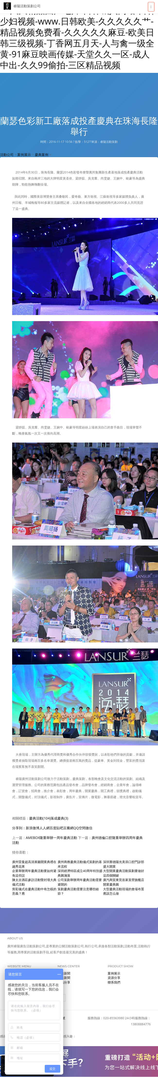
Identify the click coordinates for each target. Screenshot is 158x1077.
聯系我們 (114, 982)
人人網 (44, 828)
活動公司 (7, 154)
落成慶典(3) (59, 818)
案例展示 (24, 154)
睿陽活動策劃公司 (22, 6)
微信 (89, 828)
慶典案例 (41, 154)
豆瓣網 (68, 828)
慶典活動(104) (40, 818)
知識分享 (64, 982)
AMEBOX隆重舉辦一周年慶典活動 (51, 837)
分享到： (19, 828)
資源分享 (114, 977)
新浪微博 (32, 828)
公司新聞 (64, 973)
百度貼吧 (56, 828)
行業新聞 (64, 977)
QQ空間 (79, 828)
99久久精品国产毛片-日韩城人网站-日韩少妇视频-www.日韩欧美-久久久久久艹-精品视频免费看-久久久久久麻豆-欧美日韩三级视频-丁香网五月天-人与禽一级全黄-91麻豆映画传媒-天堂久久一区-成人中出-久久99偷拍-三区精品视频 (78, 37)
